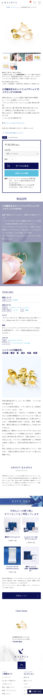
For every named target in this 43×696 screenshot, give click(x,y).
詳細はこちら (21, 595)
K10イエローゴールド (15, 340)
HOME (8, 7)
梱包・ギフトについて (9, 690)
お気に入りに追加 (21, 173)
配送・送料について (8, 687)
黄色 (26, 310)
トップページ (6, 677)
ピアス (26, 684)
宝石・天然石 (6, 310)
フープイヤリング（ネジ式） (21, 343)
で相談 (37, 691)
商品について (6, 694)
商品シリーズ (6, 300)
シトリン (16, 310)
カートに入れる (22, 166)
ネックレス (27, 690)
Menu (39, 2)
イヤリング (6, 343)
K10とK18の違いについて (14, 133)
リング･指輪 (27, 694)
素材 (4, 340)
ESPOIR (15, 300)
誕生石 (5, 307)
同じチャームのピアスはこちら (14, 123)
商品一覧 (26, 677)
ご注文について (7, 684)
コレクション (15, 7)
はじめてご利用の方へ (9, 681)
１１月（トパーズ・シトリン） (19, 307)
